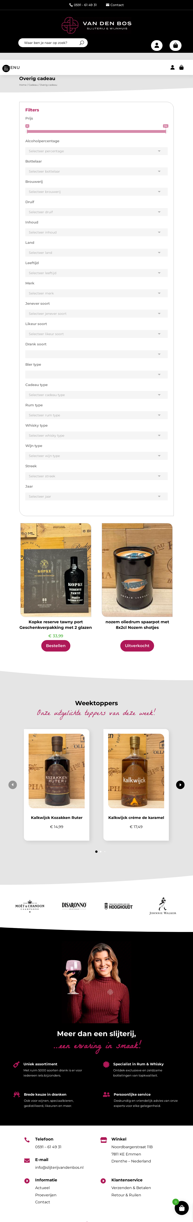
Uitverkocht (137, 650)
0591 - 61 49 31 (83, 5)
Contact (115, 5)
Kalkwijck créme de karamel (136, 822)
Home (22, 89)
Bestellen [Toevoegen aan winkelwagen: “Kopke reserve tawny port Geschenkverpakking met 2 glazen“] (56, 650)
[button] (180, 789)
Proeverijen (46, 1199)
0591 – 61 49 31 (48, 1151)
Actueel (42, 1192)
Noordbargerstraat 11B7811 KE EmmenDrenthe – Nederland (132, 1158)
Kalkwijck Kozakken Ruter (57, 822)
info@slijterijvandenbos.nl (59, 1172)
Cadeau (33, 89)
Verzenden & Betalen (131, 1192)
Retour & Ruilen (126, 1199)
